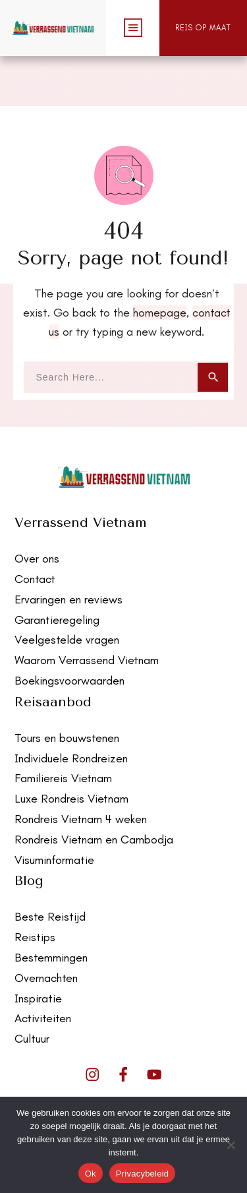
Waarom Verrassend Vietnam (86, 610)
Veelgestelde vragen (66, 589)
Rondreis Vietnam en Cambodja (93, 788)
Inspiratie (38, 947)
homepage (159, 262)
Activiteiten (42, 968)
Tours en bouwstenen (66, 688)
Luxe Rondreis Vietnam (71, 748)
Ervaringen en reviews (68, 549)
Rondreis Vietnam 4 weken (80, 769)
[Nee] (230, 1144)
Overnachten (46, 927)
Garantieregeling (56, 569)
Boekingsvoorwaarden (69, 630)
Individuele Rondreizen (71, 707)
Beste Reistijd (50, 866)
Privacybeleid (142, 1173)
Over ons (36, 508)
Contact (34, 529)
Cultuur (31, 988)
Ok (90, 1173)
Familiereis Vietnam (63, 728)
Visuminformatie (54, 809)
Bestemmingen (51, 907)
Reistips (34, 887)
